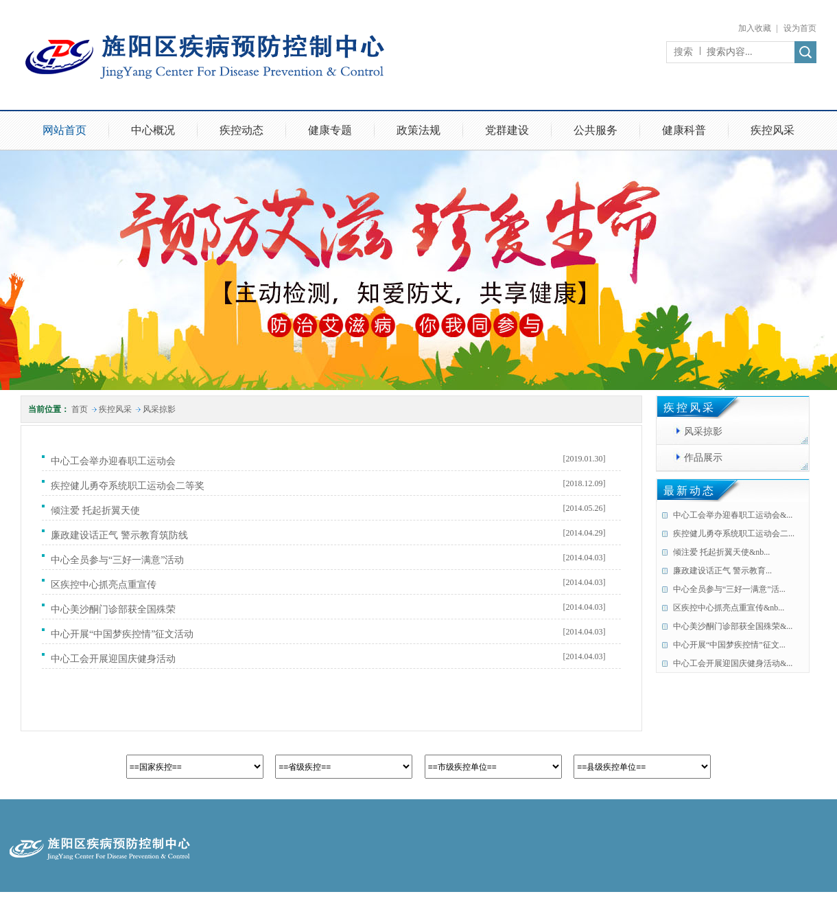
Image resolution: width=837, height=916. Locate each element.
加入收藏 (754, 28)
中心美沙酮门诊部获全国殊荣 (115, 609)
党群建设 (507, 130)
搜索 (683, 52)
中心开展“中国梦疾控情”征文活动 (124, 634)
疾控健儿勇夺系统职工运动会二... (733, 533)
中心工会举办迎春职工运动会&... (732, 515)
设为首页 (799, 28)
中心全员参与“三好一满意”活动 (120, 560)
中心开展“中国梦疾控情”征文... (729, 645)
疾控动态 (241, 130)
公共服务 (595, 130)
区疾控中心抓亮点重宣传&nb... (728, 607)
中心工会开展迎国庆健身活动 (115, 659)
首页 (79, 409)
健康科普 (684, 130)
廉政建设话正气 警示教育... (722, 570)
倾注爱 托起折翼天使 (98, 510)
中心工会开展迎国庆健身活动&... (732, 663)
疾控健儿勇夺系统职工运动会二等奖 (130, 486)
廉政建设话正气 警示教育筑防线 (122, 535)
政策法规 (418, 130)
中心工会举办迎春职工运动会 (115, 461)
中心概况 (153, 130)
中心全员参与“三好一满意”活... (729, 589)
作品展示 (703, 458)
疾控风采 (772, 130)
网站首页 (64, 130)
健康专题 (330, 130)
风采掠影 (159, 409)
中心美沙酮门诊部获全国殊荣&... (732, 626)
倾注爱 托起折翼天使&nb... (721, 552)
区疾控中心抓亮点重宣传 (106, 585)
